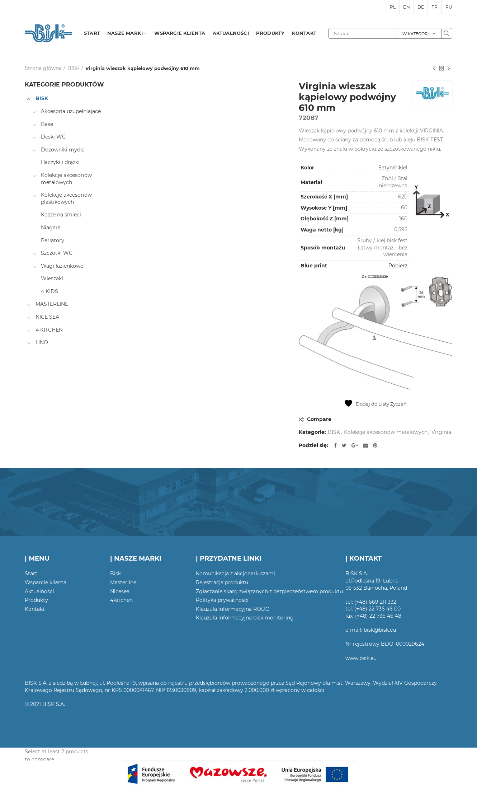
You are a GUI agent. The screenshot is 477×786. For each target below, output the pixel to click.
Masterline (123, 582)
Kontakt (35, 609)
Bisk (115, 573)
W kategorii (416, 33)
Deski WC (53, 137)
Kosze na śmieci (61, 214)
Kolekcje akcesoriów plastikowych (66, 198)
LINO (42, 342)
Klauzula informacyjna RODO (233, 609)
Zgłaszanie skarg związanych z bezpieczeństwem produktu (269, 591)
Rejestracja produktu (222, 582)
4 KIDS (49, 291)
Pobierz (397, 265)
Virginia (441, 432)
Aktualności (39, 591)
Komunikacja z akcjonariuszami (235, 573)
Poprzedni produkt (434, 68)
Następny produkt (449, 68)
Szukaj (446, 33)
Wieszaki (52, 278)
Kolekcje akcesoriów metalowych (386, 432)
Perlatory (52, 240)
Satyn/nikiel (392, 167)
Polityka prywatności (222, 600)
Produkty (36, 600)
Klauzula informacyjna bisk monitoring (245, 618)
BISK (73, 68)
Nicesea (119, 591)
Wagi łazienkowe (62, 266)
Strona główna (43, 68)
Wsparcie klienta (45, 582)
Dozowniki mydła (63, 149)
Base (47, 124)
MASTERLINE (52, 304)
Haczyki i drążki (60, 162)
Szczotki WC (56, 253)
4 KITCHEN (49, 330)
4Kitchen (121, 600)
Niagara (51, 227)
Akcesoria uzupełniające (71, 111)
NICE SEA (47, 317)
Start (31, 573)
